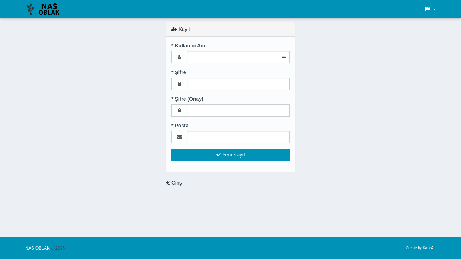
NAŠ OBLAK (38, 248)
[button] (430, 9)
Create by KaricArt (421, 248)
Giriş (174, 183)
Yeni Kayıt (230, 155)
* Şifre (178, 72)
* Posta (179, 125)
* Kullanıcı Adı (188, 46)
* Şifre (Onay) (187, 99)
